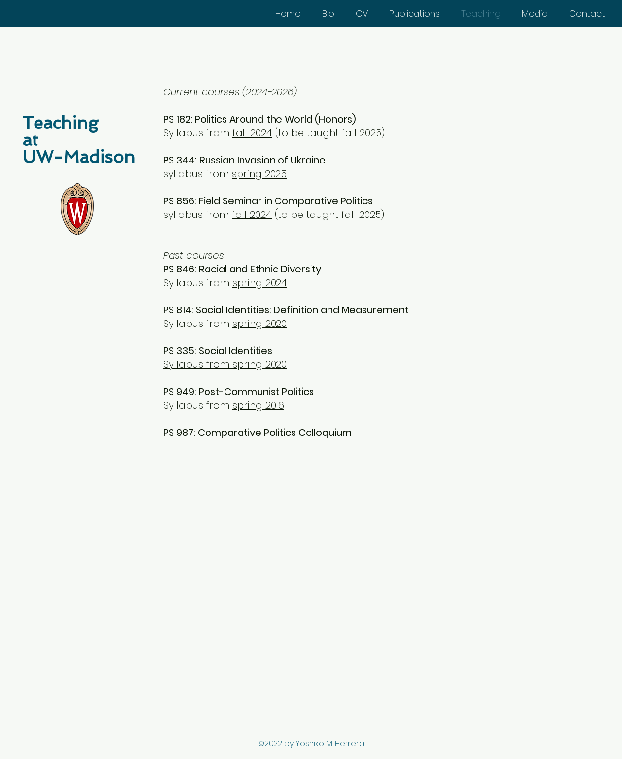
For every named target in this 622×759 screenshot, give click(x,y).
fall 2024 (252, 133)
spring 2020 (259, 323)
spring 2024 (259, 282)
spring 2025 (259, 174)
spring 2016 (258, 405)
